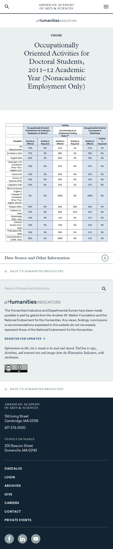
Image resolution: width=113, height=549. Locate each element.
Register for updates (23, 339)
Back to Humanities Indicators (36, 271)
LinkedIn (22, 539)
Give (8, 494)
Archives (13, 486)
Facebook (9, 539)
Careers (12, 503)
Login (10, 477)
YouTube (35, 539)
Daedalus (13, 469)
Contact (13, 512)
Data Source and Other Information (37, 258)
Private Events (18, 520)
